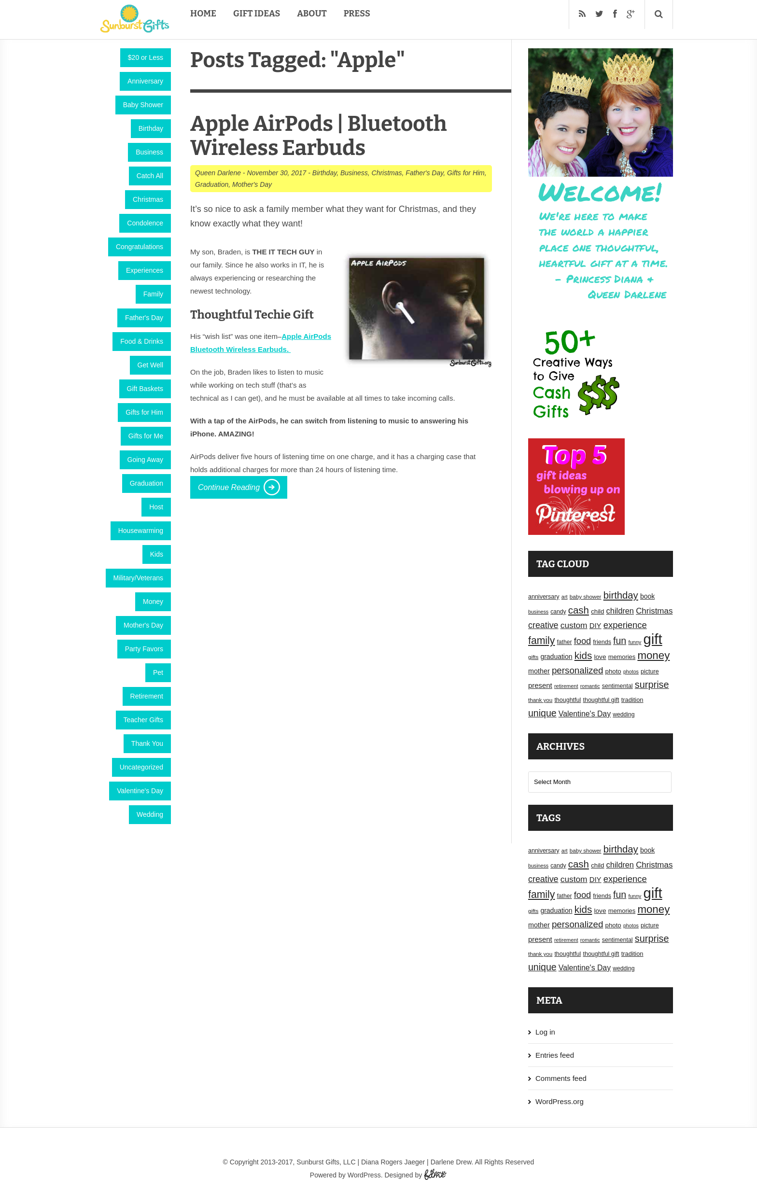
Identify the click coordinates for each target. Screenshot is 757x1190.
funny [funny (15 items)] (634, 642)
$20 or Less (145, 57)
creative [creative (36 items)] (543, 625)
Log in (545, 1032)
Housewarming (140, 530)
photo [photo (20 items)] (613, 671)
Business (149, 152)
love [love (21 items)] (600, 656)
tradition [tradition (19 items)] (632, 699)
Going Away (145, 459)
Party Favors (144, 649)
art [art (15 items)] (564, 597)
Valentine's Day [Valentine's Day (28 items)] (585, 714)
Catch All (150, 176)
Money (153, 601)
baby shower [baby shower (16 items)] (586, 597)
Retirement (146, 696)
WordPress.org (559, 1101)
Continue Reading (229, 487)
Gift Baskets (145, 388)
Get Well (150, 365)
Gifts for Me (145, 436)
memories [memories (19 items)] (622, 656)
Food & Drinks (141, 341)
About (311, 13)
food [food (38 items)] (582, 641)
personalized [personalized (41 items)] (577, 670)
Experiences (144, 270)
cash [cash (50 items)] (578, 610)
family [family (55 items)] (541, 640)
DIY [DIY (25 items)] (595, 626)
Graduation (146, 483)
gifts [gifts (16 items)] (533, 657)
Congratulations (139, 247)
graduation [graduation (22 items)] (556, 656)
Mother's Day (143, 625)
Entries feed (554, 1055)
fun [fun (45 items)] (619, 640)
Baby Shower (143, 105)
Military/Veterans (138, 578)
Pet (158, 672)
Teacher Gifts (143, 720)
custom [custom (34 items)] (574, 625)
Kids (156, 554)
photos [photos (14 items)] (631, 671)
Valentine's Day (140, 791)
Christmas (148, 199)
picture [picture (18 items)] (650, 671)
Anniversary (145, 81)
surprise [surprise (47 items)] (652, 684)
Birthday (151, 128)
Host (156, 507)
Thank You (147, 743)
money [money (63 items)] (653, 655)
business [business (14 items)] (538, 612)
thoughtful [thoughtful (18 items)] (567, 700)
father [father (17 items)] (564, 642)
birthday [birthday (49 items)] (620, 595)
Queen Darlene (218, 173)
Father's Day (144, 318)
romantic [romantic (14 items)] (590, 686)
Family (153, 294)
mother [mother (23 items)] (539, 671)
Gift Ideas (256, 13)
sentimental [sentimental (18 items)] (617, 686)
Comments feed (561, 1078)
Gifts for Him (144, 412)
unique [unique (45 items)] (542, 713)
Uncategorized (141, 767)
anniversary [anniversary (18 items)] (544, 596)
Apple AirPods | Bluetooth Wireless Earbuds (318, 136)
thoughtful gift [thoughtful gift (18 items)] (601, 700)
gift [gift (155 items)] (653, 639)
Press (357, 13)
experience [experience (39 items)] (625, 625)
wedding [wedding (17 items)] (623, 714)
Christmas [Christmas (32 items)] (654, 611)
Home (203, 13)
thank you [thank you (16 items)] (540, 700)
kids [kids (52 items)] (583, 655)
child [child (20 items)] (597, 611)
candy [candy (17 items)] (558, 611)
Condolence (145, 223)
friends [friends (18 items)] (602, 642)
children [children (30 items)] (620, 610)
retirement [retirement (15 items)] (566, 686)
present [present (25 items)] (540, 685)
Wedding (150, 814)
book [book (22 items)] (647, 596)
